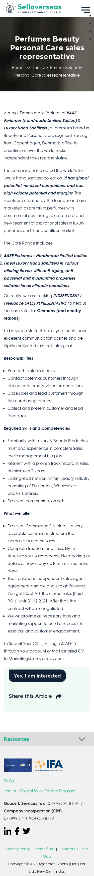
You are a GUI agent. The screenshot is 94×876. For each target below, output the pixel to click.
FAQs (9, 781)
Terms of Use (44, 848)
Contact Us (68, 848)
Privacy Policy (18, 848)
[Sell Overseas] (47, 8)
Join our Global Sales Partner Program (40, 791)
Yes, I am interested (37, 676)
